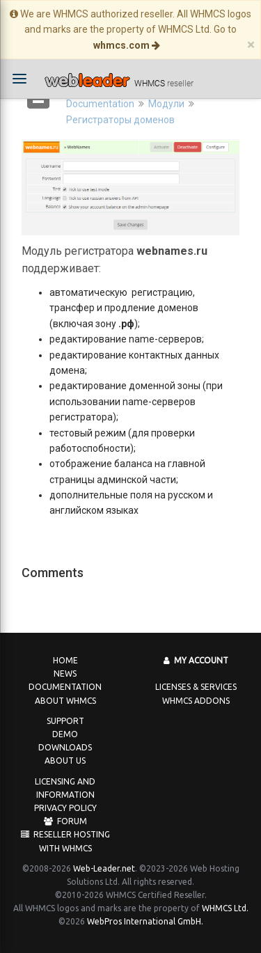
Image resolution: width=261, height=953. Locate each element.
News (65, 673)
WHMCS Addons (196, 700)
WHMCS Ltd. (225, 908)
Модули (166, 103)
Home (65, 660)
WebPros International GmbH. (145, 921)
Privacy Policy (65, 807)
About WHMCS (65, 700)
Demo (65, 734)
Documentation (100, 103)
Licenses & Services (196, 686)
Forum (65, 821)
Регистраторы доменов (120, 119)
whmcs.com (126, 45)
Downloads (65, 747)
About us (65, 760)
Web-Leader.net (104, 868)
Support (65, 720)
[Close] (251, 45)
